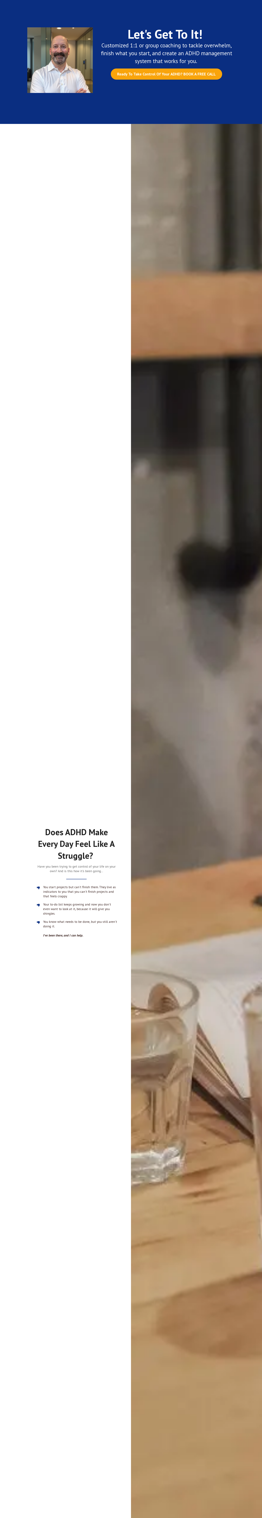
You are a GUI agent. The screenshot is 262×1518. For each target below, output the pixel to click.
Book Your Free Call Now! (131, 962)
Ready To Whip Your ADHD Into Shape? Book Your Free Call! (167, 388)
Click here (131, 1439)
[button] (120, 1095)
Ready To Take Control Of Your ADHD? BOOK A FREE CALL (166, 74)
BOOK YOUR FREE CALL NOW (121, 1363)
